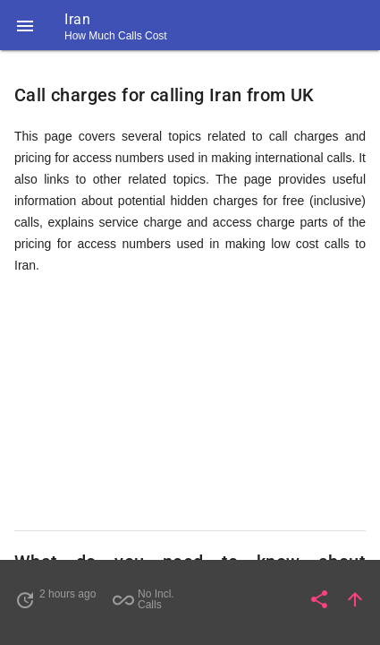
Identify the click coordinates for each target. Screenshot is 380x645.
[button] (25, 25)
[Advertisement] (190, 403)
